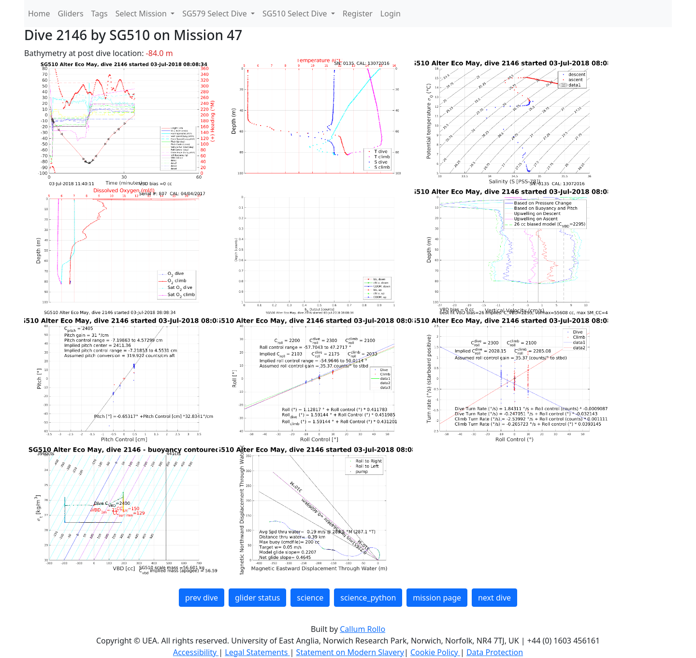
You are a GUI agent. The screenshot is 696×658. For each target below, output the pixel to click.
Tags (99, 13)
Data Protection (494, 652)
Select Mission (142, 13)
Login (390, 13)
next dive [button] (494, 597)
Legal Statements (257, 652)
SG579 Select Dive (215, 13)
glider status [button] (257, 597)
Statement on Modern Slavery (350, 652)
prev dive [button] (201, 597)
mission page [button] (437, 597)
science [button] (310, 597)
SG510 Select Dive (295, 13)
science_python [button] (368, 597)
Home (39, 13)
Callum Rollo (362, 629)
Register (358, 13)
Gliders (71, 13)
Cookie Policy (435, 652)
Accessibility (195, 652)
